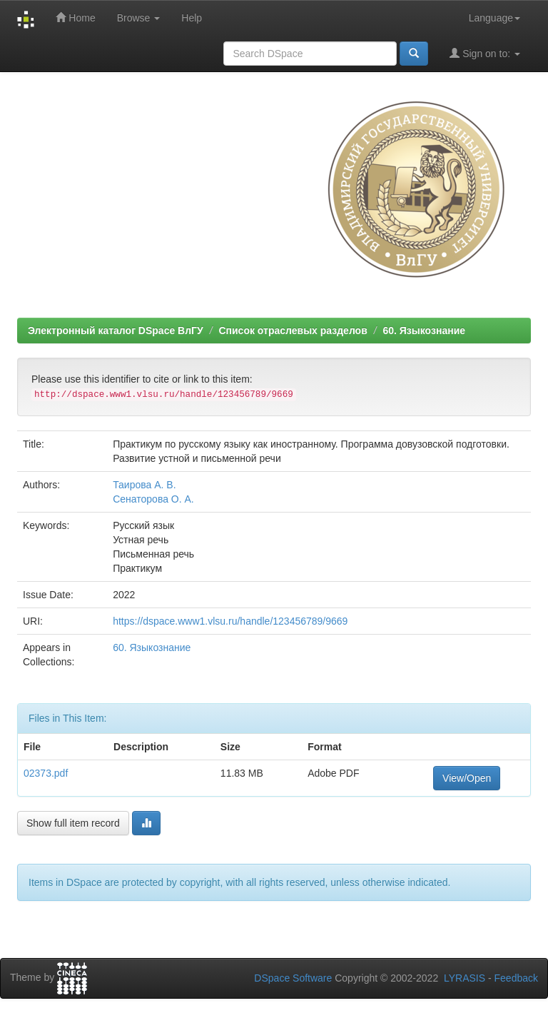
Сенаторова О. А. (153, 499)
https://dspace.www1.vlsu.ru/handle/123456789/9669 (230, 621)
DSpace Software (293, 978)
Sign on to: (485, 53)
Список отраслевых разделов (292, 330)
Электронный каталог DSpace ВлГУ (115, 330)
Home (75, 17)
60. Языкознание (423, 330)
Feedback (516, 978)
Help (191, 18)
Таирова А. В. (144, 484)
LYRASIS (464, 978)
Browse (139, 18)
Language (494, 18)
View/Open (466, 778)
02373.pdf (46, 773)
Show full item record (73, 823)
